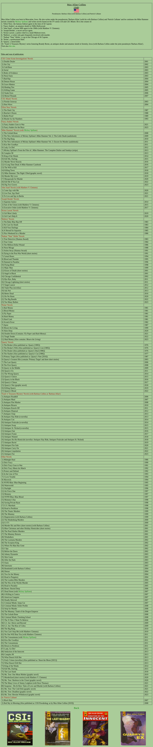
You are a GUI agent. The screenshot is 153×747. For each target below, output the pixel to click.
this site (12, 46)
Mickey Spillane (21, 22)
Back (76, 708)
